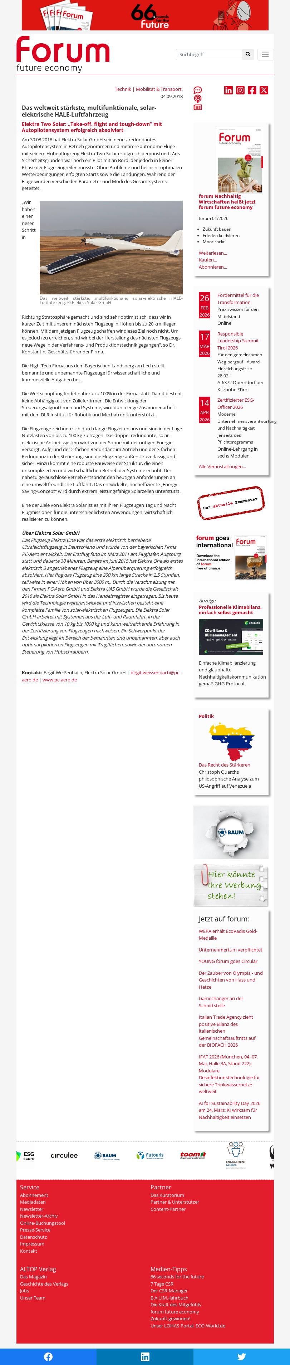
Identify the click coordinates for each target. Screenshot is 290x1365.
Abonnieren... (213, 267)
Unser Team (32, 1298)
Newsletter (31, 1209)
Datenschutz (33, 1237)
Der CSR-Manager (169, 1290)
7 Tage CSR (162, 1284)
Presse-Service (35, 1230)
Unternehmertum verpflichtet (230, 949)
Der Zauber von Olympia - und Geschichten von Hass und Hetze (231, 980)
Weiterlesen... (213, 253)
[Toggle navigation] (265, 54)
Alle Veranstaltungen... (222, 466)
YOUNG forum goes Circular (228, 961)
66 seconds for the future (177, 1276)
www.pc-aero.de (60, 679)
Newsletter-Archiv (39, 1216)
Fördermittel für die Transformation (238, 298)
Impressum (32, 1244)
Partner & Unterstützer (175, 1202)
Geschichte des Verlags (44, 1284)
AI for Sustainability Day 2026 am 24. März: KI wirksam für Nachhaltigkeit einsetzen (229, 1110)
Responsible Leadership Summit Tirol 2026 (238, 341)
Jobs (24, 1290)
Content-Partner (168, 1209)
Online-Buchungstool (42, 1223)
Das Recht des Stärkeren (224, 765)
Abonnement (34, 1195)
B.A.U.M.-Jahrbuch (169, 1298)
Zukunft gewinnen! (170, 1318)
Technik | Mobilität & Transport (148, 89)
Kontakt (28, 1251)
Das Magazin (33, 1276)
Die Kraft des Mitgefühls (176, 1304)
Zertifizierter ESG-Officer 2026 (235, 403)
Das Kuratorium (167, 1195)
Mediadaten (33, 1202)
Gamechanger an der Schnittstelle (221, 1002)
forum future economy (175, 1311)
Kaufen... (208, 259)
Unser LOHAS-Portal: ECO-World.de (188, 1325)
